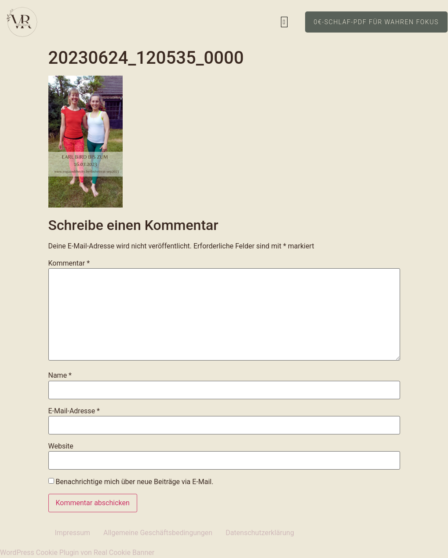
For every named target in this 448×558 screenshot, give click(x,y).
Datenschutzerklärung (260, 533)
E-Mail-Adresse (74, 411)
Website (60, 446)
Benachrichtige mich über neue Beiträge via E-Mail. (134, 482)
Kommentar (69, 263)
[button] (284, 22)
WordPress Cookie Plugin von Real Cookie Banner (77, 552)
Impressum (73, 533)
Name (60, 375)
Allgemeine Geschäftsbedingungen (157, 533)
